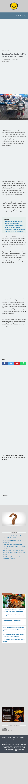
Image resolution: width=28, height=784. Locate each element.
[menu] (2, 15)
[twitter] (11, 363)
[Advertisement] (14, 35)
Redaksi (4, 737)
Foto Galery (15, 737)
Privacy (14, 740)
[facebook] (5, 363)
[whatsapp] (23, 363)
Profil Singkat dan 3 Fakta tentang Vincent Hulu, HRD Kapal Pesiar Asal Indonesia (12, 622)
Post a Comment (6, 61)
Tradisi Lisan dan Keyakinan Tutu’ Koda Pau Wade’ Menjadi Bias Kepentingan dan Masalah (14, 552)
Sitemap (9, 737)
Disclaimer (22, 737)
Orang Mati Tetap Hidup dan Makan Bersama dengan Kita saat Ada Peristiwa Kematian (14, 546)
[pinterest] (17, 363)
